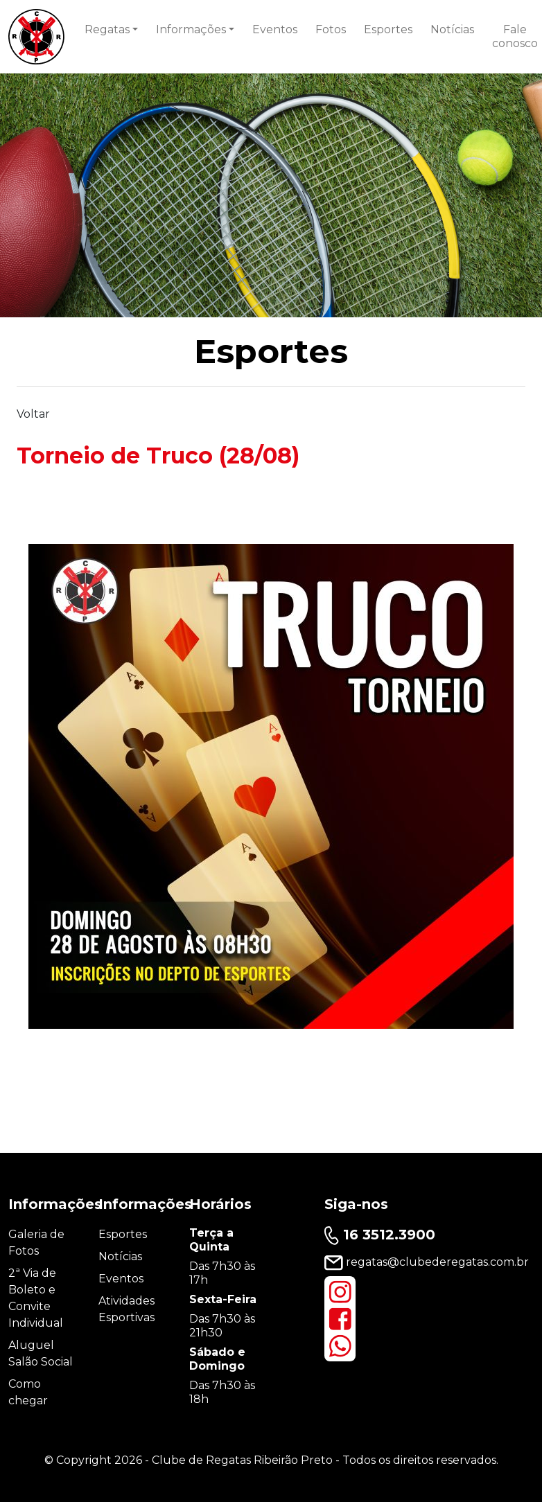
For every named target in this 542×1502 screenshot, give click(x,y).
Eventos (274, 29)
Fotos (330, 29)
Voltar (33, 414)
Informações (191, 29)
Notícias (452, 29)
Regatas (107, 29)
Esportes (388, 29)
